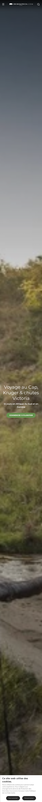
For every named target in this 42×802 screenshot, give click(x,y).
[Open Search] (38, 4)
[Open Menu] (3, 4)
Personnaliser (29, 798)
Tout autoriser (13, 798)
